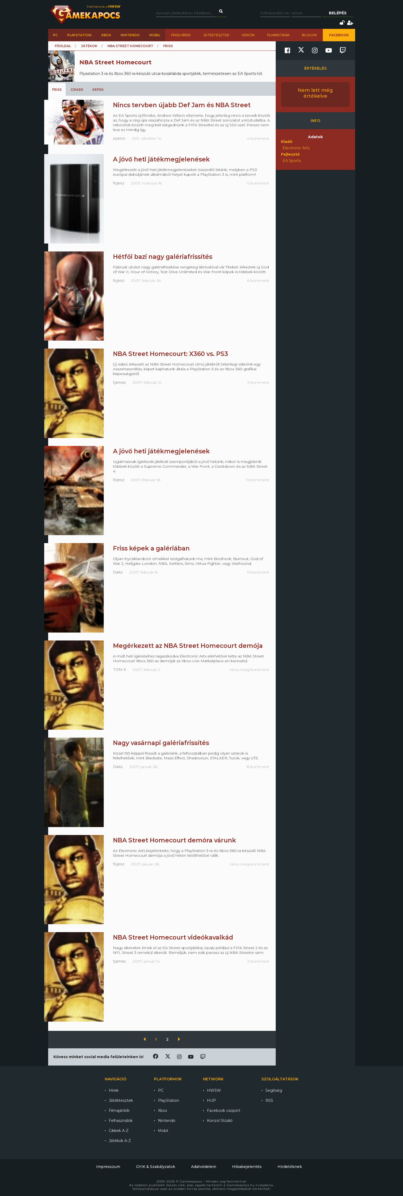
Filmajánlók (119, 1110)
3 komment (258, 382)
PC (55, 35)
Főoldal (63, 46)
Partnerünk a (103, 6)
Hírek (114, 1090)
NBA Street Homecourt (130, 46)
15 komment (257, 479)
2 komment (258, 961)
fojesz (118, 183)
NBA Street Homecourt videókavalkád (173, 937)
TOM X (119, 669)
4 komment (258, 138)
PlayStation (79, 35)
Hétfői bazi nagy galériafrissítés (162, 256)
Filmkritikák (278, 35)
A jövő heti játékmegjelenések (161, 159)
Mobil (154, 35)
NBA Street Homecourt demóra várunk (174, 840)
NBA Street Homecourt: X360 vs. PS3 (170, 354)
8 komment (258, 766)
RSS (269, 1100)
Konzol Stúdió (220, 1120)
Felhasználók (121, 1120)
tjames (119, 382)
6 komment (258, 280)
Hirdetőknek (290, 1166)
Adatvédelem (203, 1166)
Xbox (106, 35)
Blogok (309, 35)
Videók (248, 35)
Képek (98, 90)
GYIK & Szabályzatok (155, 1166)
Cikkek (77, 90)
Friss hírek (181, 35)
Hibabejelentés (247, 1166)
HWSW (214, 1090)
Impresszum (108, 1166)
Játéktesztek (216, 35)
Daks (118, 572)
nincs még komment (249, 669)
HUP (211, 1100)
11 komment (258, 183)
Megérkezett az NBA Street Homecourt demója (188, 645)
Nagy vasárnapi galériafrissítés (161, 743)
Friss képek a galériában (151, 548)
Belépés (338, 13)
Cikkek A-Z (119, 1130)
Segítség (273, 1090)
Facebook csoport (223, 1110)
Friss (57, 90)
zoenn (119, 138)
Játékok (89, 46)
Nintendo (130, 35)
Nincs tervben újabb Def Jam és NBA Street (182, 105)
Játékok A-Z (120, 1140)
